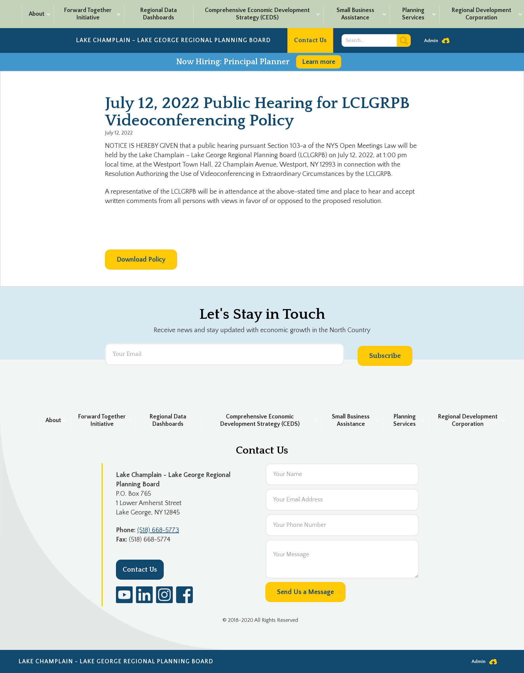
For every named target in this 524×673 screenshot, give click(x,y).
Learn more (318, 62)
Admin (431, 40)
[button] (37, 14)
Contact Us (310, 40)
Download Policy (141, 259)
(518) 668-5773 (158, 530)
